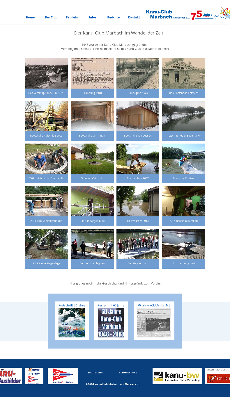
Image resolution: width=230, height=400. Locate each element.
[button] (46, 78)
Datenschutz (128, 372)
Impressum (96, 372)
